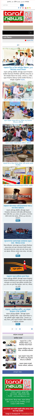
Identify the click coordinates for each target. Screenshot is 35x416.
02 (16, 329)
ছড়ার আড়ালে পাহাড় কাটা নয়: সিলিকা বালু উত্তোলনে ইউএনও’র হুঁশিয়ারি (18, 121)
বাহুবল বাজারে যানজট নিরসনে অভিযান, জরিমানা (18, 143)
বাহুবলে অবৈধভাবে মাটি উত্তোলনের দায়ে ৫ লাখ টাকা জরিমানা (18, 207)
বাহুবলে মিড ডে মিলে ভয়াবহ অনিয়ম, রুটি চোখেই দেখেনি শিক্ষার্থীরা (18, 164)
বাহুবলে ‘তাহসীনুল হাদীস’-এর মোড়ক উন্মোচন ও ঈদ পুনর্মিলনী (18, 310)
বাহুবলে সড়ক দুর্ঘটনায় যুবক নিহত (18, 276)
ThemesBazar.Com (27, 414)
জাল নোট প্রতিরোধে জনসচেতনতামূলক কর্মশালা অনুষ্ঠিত (18, 185)
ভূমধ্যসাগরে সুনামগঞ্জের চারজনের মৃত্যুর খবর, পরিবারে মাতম (18, 242)
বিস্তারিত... (23, 80)
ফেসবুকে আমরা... (18, 372)
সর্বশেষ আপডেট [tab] (18, 335)
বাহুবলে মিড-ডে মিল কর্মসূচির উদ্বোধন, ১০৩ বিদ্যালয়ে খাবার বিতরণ (18, 68)
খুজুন (22, 5)
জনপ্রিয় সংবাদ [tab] (18, 338)
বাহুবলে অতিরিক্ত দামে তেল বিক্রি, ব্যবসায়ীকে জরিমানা (18, 100)
